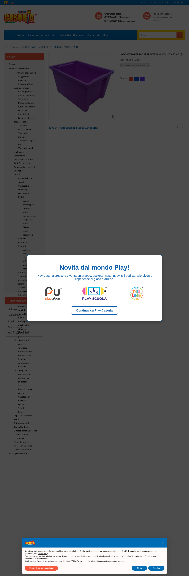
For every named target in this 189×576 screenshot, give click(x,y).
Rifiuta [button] (139, 568)
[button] (163, 542)
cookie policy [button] (43, 554)
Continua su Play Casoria (94, 310)
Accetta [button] (156, 568)
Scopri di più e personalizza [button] (41, 568)
